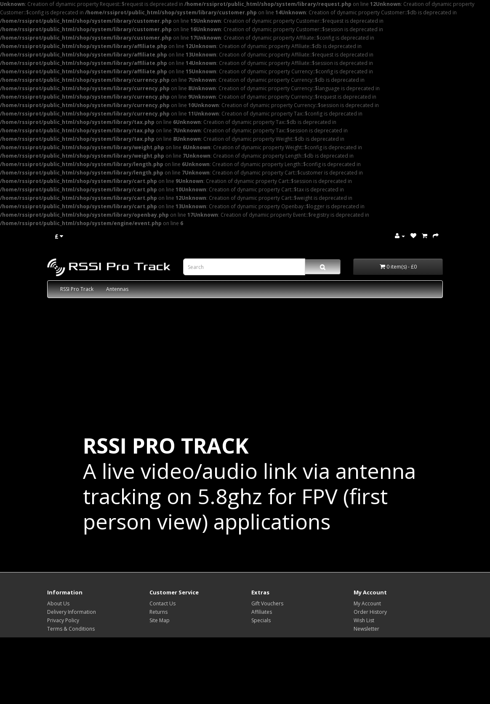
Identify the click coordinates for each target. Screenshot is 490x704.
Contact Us (162, 603)
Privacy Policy (63, 620)
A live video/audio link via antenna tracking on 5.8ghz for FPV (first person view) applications (249, 483)
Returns (158, 611)
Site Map (159, 620)
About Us (58, 603)
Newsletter (366, 628)
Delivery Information (71, 611)
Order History (370, 611)
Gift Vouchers (267, 603)
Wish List (364, 620)
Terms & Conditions (71, 628)
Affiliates (261, 611)
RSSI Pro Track (76, 289)
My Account (367, 603)
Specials (261, 620)
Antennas (117, 289)
